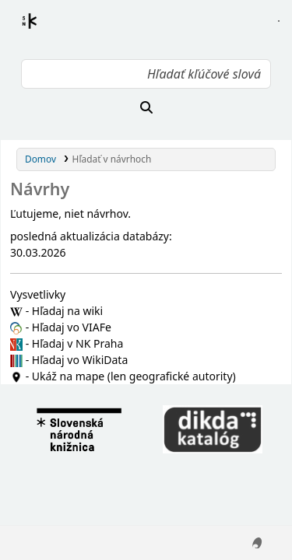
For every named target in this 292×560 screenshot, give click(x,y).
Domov (40, 158)
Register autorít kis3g (43, 30)
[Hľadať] (146, 107)
